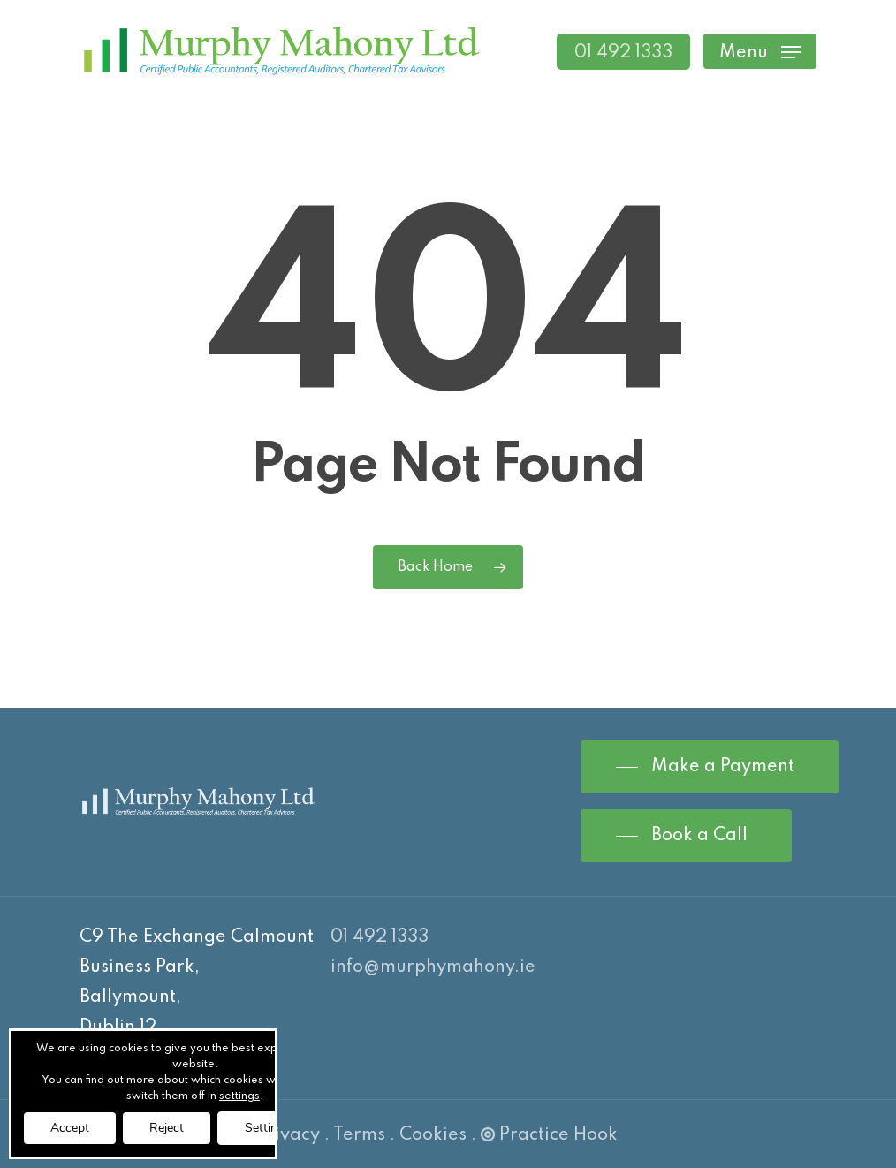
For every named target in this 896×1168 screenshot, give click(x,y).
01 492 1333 (379, 937)
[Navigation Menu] (759, 51)
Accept (69, 1127)
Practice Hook (549, 1135)
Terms (359, 1135)
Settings (268, 1127)
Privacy (288, 1135)
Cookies (433, 1135)
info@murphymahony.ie (432, 967)
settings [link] (239, 1096)
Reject (166, 1127)
